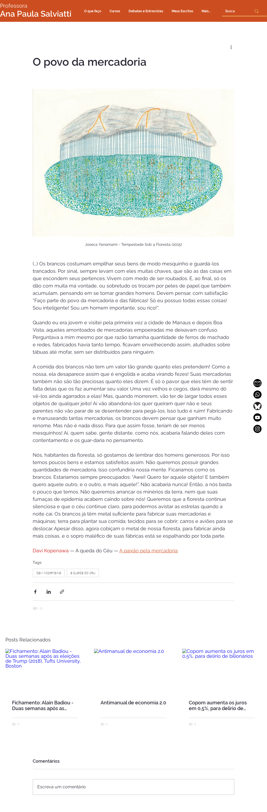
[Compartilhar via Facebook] (35, 591)
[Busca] (230, 11)
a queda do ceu (82, 573)
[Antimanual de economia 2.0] (133, 671)
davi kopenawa (48, 573)
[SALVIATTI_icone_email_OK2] (257, 383)
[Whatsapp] (257, 394)
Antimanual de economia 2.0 (133, 702)
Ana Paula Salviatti (35, 14)
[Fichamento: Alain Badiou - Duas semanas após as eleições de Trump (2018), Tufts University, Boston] (45, 671)
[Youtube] (257, 417)
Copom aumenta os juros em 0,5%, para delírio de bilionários (218, 705)
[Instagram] (257, 429)
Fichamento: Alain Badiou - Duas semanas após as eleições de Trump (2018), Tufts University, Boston (43, 705)
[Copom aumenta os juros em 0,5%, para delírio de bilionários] (222, 671)
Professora (13, 5)
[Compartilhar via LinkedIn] (48, 591)
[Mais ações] (231, 47)
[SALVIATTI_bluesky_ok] (257, 406)
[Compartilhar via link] (62, 591)
